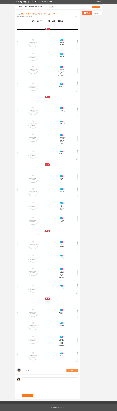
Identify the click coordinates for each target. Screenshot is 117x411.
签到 (88, 13)
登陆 (97, 1)
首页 (32, 2)
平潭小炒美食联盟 (22, 2)
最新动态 (49, 2)
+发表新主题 (95, 6)
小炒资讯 (43, 2)
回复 (27, 395)
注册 (100, 1)
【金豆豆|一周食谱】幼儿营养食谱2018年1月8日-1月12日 (32, 6)
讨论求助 (22, 16)
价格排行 (37, 2)
